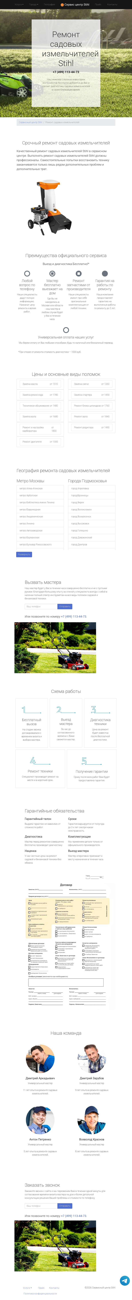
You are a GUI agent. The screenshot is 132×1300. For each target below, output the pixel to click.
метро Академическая (31, 516)
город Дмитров (79, 544)
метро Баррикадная (30, 509)
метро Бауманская (29, 537)
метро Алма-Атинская (31, 488)
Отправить (64, 606)
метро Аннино (27, 523)
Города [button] (33, 4)
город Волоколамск (81, 509)
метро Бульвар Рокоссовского (36, 544)
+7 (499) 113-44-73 (66, 72)
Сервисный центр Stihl (30, 122)
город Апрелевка (80, 488)
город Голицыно (79, 530)
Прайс (98, 4)
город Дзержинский (81, 537)
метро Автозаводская (31, 530)
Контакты (112, 4)
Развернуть (24, 554)
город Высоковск (80, 523)
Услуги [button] (18, 4)
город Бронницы (79, 495)
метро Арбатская (29, 495)
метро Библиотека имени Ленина (37, 502)
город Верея (77, 502)
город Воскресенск (81, 516)
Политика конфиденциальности (40, 1293)
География (49, 4)
